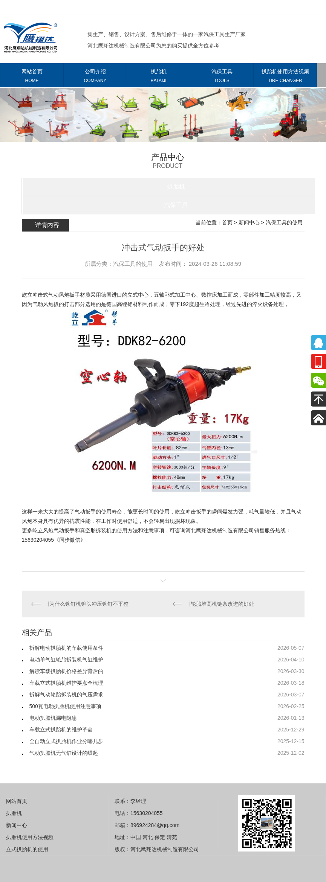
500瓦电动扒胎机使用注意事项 (65, 706)
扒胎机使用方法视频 (285, 77)
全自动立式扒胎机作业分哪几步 (66, 741)
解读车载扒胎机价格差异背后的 (66, 671)
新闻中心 (249, 222)
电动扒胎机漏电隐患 (53, 718)
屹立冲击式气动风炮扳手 (51, 295)
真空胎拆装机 (96, 530)
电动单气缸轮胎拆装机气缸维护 (66, 660)
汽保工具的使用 (284, 222)
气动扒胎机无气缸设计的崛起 (63, 753)
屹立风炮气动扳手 (53, 530)
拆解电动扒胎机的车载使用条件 (66, 648)
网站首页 (31, 77)
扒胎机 (158, 77)
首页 (227, 222)
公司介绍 (95, 77)
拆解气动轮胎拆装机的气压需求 (66, 695)
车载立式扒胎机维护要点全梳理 (66, 683)
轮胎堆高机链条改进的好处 (222, 604)
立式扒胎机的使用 (27, 849)
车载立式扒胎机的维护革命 (61, 730)
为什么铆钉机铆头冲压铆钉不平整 (89, 604)
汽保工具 (221, 77)
